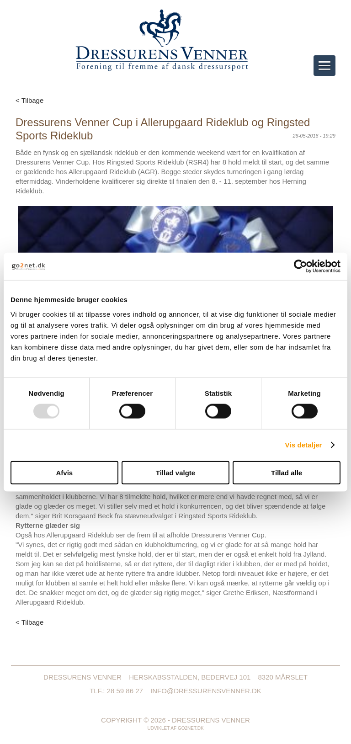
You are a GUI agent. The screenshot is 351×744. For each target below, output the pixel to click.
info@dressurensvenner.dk (205, 691)
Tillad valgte (175, 472)
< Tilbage (29, 100)
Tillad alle (286, 472)
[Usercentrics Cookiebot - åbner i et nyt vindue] (300, 266)
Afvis (64, 472)
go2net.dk (191, 728)
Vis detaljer (303, 445)
